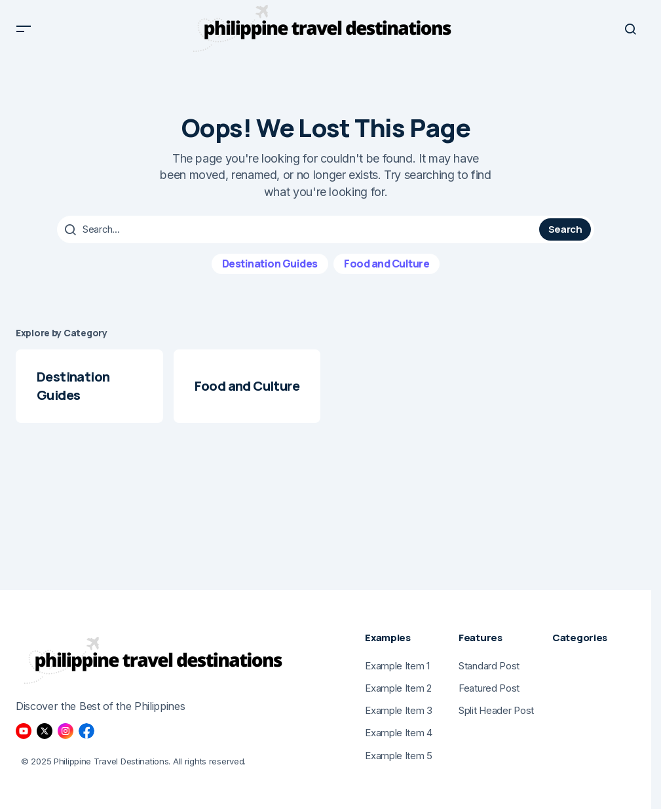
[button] (23, 34)
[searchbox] (299, 240)
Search (565, 240)
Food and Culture (386, 273)
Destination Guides (270, 273)
